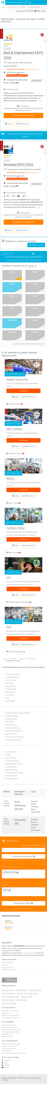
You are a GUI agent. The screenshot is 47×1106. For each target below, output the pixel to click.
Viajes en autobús (11, 734)
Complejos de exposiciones (10, 1032)
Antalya (11, 404)
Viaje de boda (10, 722)
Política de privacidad (9, 969)
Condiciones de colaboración (11, 1044)
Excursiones (9, 683)
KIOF (8, 627)
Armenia (14, 83)
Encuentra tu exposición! (15, 2)
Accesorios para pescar (13, 674)
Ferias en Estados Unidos (10, 997)
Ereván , (6, 83)
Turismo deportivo (11, 752)
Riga (9, 503)
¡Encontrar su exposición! (10, 1011)
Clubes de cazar (11, 686)
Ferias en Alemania (8, 1000)
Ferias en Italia (21, 1000)
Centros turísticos (11, 725)
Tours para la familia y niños (14, 772)
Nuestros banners (8, 967)
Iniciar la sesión (36, 245)
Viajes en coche (10, 692)
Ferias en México (20, 990)
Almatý (11, 652)
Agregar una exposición (10, 1046)
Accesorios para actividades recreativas (18, 713)
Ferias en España (8, 990)
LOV (8, 577)
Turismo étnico (10, 701)
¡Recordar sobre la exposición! (17, 75)
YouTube (7, 1067)
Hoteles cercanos (7, 1036)
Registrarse (6, 1013)
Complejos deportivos (12, 677)
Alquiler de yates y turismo (14, 763)
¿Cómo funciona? (7, 962)
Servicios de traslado (12, 761)
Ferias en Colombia (34, 990)
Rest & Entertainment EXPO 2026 (20, 805)
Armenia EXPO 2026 (18, 165)
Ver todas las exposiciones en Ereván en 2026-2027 (29, 344)
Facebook (6, 1060)
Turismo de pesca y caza (13, 740)
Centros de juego (11, 689)
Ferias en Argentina (8, 993)
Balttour (10, 478)
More (40, 101)
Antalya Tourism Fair (17, 379)
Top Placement (6, 1051)
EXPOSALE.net (10, 841)
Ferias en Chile (22, 993)
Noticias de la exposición (10, 1027)
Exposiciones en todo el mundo (12, 1030)
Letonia (16, 503)
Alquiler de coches (11, 719)
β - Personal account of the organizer (14, 1053)
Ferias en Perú (33, 993)
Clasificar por (20, 11)
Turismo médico (11, 758)
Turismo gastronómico (13, 728)
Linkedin (6, 1065)
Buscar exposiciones (8, 1025)
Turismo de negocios (12, 716)
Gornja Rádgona (14, 602)
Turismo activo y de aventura (14, 737)
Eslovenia (26, 602)
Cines (7, 698)
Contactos (5, 965)
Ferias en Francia (26, 997)
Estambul (11, 453)
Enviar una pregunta (9, 1048)
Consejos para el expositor (10, 1015)
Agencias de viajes (11, 769)
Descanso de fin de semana (14, 731)
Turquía (18, 404)
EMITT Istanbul (14, 428)
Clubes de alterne (11, 766)
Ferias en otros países (9, 1003)
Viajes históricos (11, 680)
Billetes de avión (7, 1034)
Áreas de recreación (12, 775)
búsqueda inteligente (28, 953)
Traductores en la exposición (11, 1017)
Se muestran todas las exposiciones (23, 256)
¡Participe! (24, 391)
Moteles (8, 755)
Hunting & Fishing (15, 528)
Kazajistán (20, 652)
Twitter (6, 1063)
